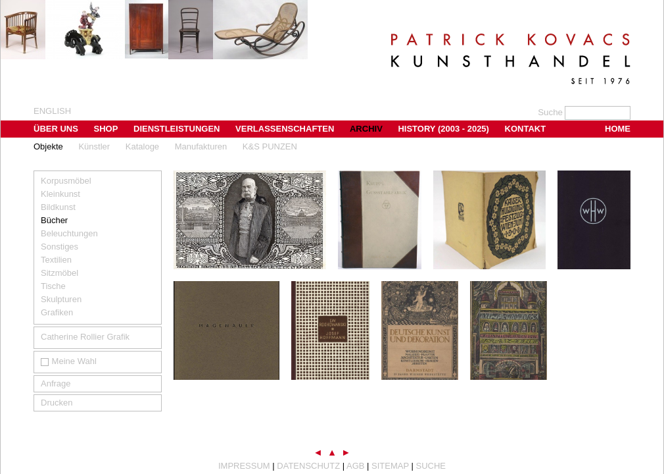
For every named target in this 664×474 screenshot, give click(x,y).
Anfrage (56, 383)
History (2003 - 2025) (443, 129)
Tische (53, 286)
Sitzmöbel (59, 273)
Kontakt (525, 129)
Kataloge (142, 146)
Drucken (56, 403)
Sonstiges (59, 246)
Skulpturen (61, 299)
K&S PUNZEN (270, 146)
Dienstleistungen (176, 129)
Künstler (94, 146)
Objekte (48, 146)
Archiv (366, 129)
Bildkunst (58, 207)
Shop (106, 129)
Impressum (244, 466)
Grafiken (57, 312)
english (52, 111)
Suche (431, 466)
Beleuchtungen (69, 233)
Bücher (54, 220)
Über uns (56, 129)
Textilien (56, 260)
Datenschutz (308, 466)
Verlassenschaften (284, 129)
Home (617, 129)
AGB (355, 466)
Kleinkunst (60, 194)
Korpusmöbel (66, 181)
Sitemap (390, 466)
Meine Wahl (69, 361)
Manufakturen (201, 146)
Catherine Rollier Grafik (85, 337)
